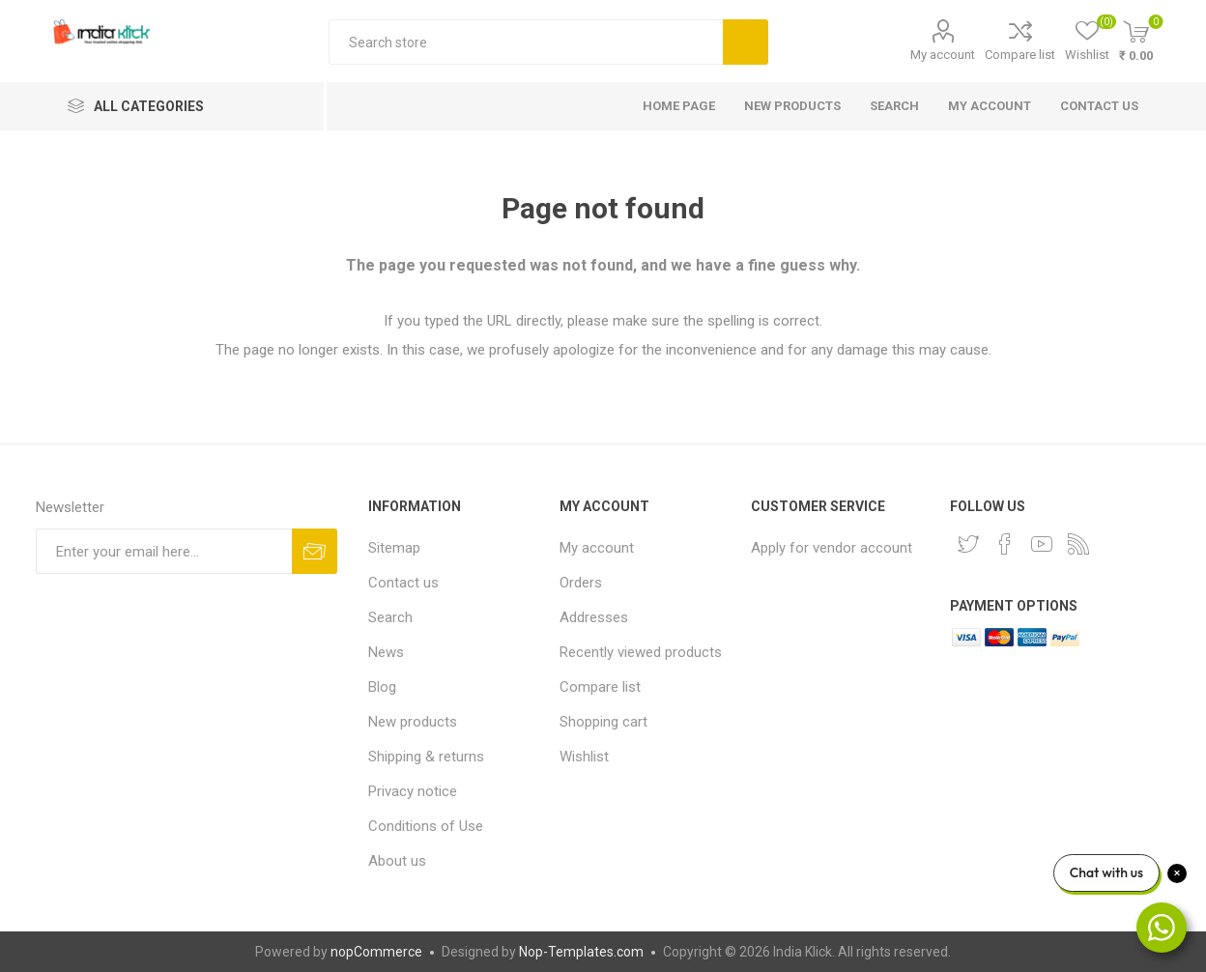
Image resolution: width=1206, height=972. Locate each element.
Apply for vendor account (831, 548)
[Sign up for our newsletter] (164, 551)
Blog (382, 687)
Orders (581, 582)
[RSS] (1078, 544)
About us (397, 861)
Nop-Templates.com (581, 951)
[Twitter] (968, 544)
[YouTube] (1041, 544)
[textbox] (526, 42)
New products (792, 106)
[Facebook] (1005, 544)
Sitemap (394, 548)
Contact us (1099, 106)
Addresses (594, 617)
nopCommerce (376, 951)
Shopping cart (603, 721)
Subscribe (314, 551)
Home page (679, 106)
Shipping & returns (426, 756)
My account (942, 54)
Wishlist (584, 756)
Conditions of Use (425, 826)
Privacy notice (412, 791)
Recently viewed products (641, 652)
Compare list (1020, 54)
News (386, 652)
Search (745, 42)
